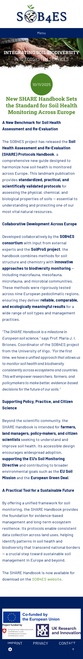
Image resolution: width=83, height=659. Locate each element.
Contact (67, 643)
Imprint (15, 643)
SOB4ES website (47, 579)
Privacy (40, 643)
